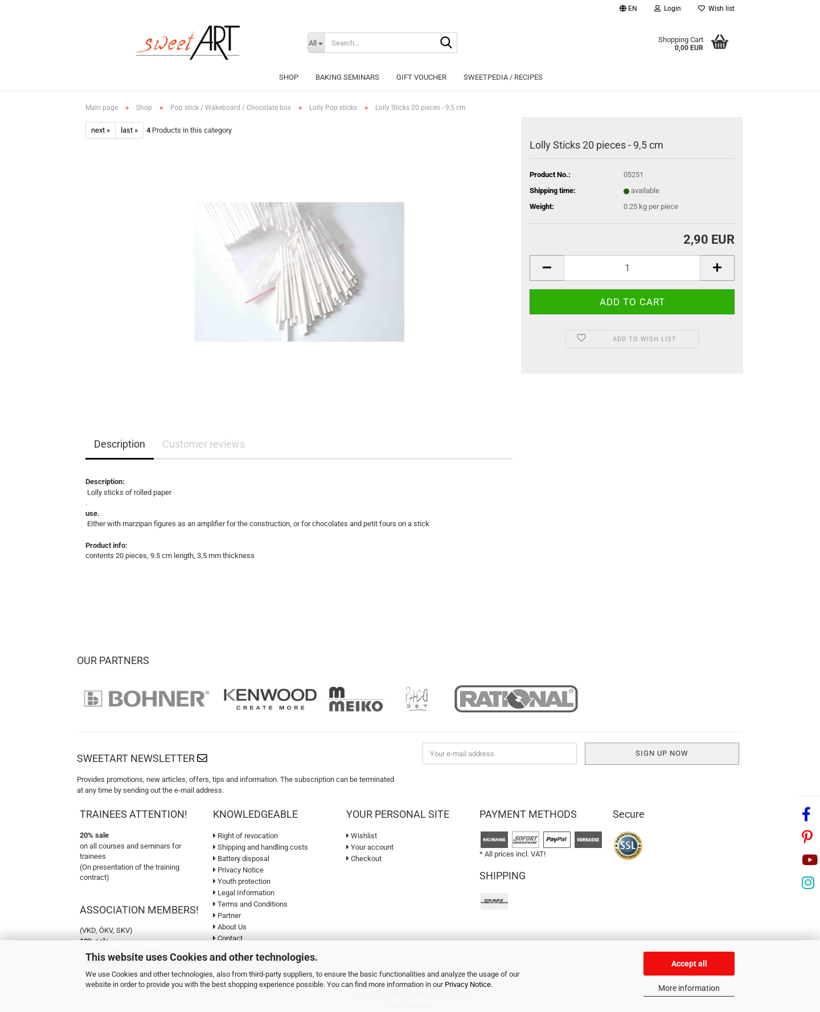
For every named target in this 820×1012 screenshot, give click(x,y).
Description (119, 444)
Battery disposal (241, 858)
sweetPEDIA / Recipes (503, 77)
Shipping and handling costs (260, 847)
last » (129, 130)
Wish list (716, 9)
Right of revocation (245, 835)
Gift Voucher (421, 77)
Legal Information (243, 892)
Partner (227, 915)
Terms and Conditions (250, 904)
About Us (230, 927)
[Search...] (316, 42)
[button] (628, 10)
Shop (288, 77)
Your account (369, 847)
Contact (228, 938)
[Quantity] (632, 268)
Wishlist (361, 835)
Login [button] (667, 9)
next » (100, 130)
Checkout (364, 858)
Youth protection (241, 881)
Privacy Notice (468, 984)
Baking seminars (347, 77)
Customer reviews (203, 444)
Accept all (689, 963)
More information (689, 988)
